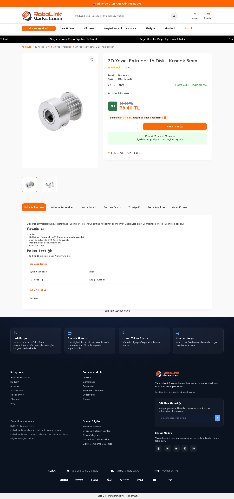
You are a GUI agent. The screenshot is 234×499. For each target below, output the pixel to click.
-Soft (99, 496)
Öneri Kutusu (180, 207)
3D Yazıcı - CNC (42, 47)
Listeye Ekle (116, 153)
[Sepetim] (208, 16)
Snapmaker (89, 394)
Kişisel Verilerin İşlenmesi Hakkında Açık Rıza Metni (36, 430)
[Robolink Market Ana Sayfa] (189, 374)
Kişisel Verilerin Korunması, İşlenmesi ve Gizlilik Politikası (39, 434)
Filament (89, 28)
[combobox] (124, 16)
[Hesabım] (195, 16)
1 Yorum (126, 67)
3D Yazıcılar (16, 390)
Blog (12, 403)
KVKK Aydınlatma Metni (22, 426)
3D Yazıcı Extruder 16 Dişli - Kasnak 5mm (94, 47)
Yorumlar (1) (89, 207)
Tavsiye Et (134, 207)
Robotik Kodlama (20, 377)
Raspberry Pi (17, 394)
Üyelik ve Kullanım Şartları (96, 430)
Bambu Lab (89, 381)
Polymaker (88, 386)
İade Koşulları (156, 207)
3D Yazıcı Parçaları (62, 47)
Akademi (169, 28)
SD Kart (14, 381)
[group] (60, 110)
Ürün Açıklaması (34, 207)
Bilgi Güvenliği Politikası (22, 438)
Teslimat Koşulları (92, 426)
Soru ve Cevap (112, 207)
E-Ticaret (107, 496)
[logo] (42, 16)
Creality (87, 377)
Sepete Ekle (175, 126)
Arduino (14, 386)
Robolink (123, 75)
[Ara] (174, 16)
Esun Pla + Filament (93, 390)
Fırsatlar (189, 28)
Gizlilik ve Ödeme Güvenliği (97, 443)
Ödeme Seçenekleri (62, 207)
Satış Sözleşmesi (91, 435)
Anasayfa (26, 47)
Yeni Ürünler (67, 28)
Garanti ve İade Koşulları (96, 439)
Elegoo (86, 398)
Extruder (33, 298)
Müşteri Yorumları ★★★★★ (120, 28)
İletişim (150, 28)
